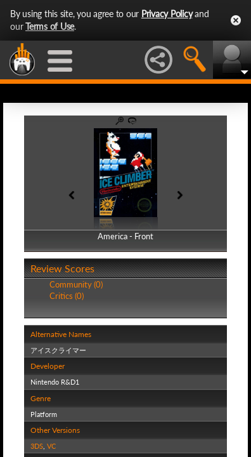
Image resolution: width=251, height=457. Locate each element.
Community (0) (76, 284)
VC (51, 446)
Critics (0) (66, 296)
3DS (36, 446)
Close (236, 20)
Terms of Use (49, 26)
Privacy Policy (167, 13)
